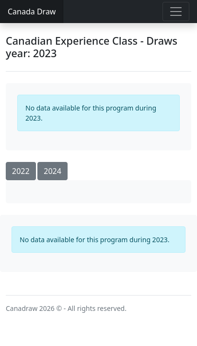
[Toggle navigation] (175, 11)
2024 (52, 171)
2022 (21, 171)
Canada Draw (32, 11)
